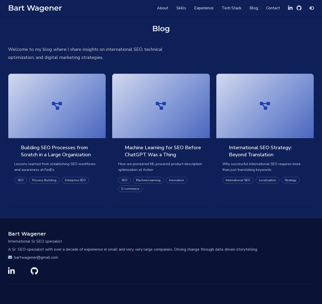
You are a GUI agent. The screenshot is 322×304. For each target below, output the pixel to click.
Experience (204, 8)
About (162, 8)
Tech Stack (232, 8)
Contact (273, 8)
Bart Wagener (35, 8)
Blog (254, 8)
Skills (181, 8)
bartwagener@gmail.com (33, 257)
